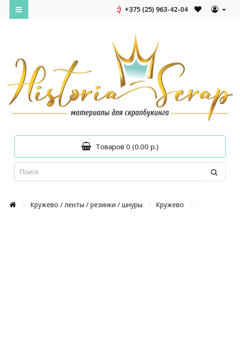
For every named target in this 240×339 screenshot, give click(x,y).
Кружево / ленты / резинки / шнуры (86, 204)
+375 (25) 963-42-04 (151, 9)
